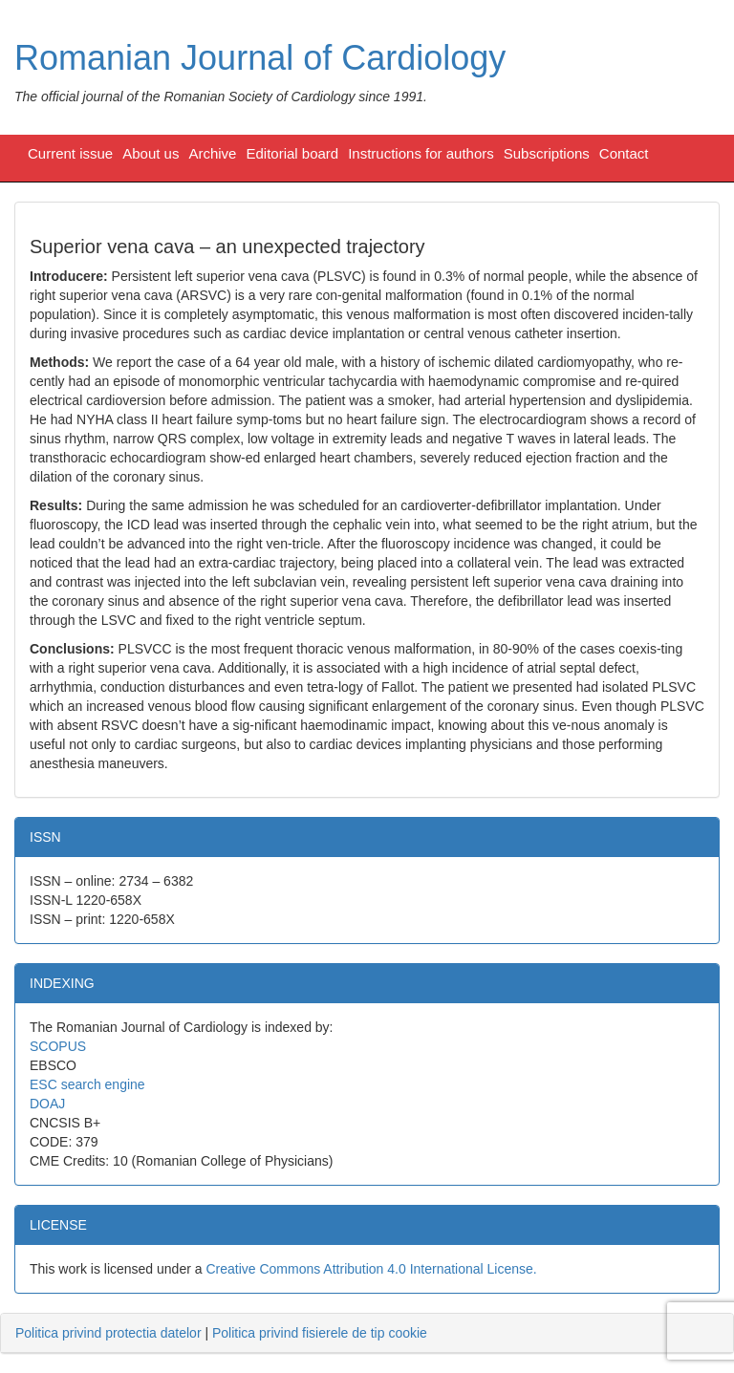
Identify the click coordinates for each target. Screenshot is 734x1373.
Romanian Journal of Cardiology (260, 57)
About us (150, 153)
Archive (212, 153)
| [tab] (221, 1333)
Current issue (70, 153)
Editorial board (292, 153)
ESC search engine (87, 1084)
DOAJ (47, 1103)
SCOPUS (58, 1046)
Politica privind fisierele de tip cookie (319, 1333)
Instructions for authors (421, 153)
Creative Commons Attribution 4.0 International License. (370, 1268)
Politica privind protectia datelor (108, 1333)
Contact (624, 153)
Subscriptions (547, 153)
